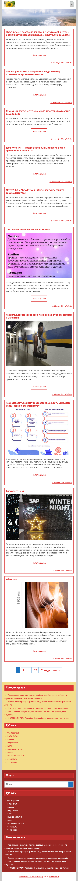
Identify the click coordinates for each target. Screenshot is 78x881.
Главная (10, 739)
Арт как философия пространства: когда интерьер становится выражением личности (33, 73)
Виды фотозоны (15, 491)
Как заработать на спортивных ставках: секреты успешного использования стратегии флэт (38, 404)
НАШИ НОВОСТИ (14, 749)
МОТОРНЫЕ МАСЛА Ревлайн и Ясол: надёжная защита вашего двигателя (35, 192)
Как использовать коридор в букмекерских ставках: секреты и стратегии (39, 316)
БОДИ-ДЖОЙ (12, 736)
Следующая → (51, 670)
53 (35, 670)
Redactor (69, 63)
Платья (10, 752)
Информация (12, 743)
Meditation (54, 876)
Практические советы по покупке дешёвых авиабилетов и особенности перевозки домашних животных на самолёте (38, 34)
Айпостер (11, 579)
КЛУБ (9, 746)
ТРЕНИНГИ (12, 762)
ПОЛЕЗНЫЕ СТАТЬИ (15, 756)
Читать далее (39, 55)
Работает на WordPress (30, 876)
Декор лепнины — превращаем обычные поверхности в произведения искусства (35, 149)
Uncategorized (13, 733)
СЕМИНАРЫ (12, 759)
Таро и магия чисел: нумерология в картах (28, 229)
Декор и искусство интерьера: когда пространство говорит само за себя (38, 113)
